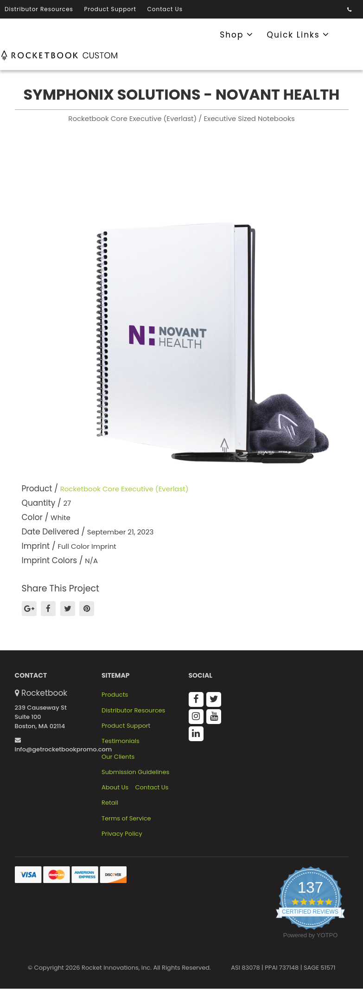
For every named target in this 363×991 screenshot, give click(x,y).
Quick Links (298, 34)
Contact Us (165, 9)
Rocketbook (44, 693)
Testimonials (121, 741)
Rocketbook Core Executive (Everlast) (124, 489)
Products (115, 695)
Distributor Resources (39, 9)
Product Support (110, 9)
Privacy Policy (122, 834)
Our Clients (118, 757)
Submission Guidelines (135, 772)
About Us (115, 787)
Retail (110, 803)
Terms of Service (126, 818)
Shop (237, 34)
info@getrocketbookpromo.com (63, 745)
